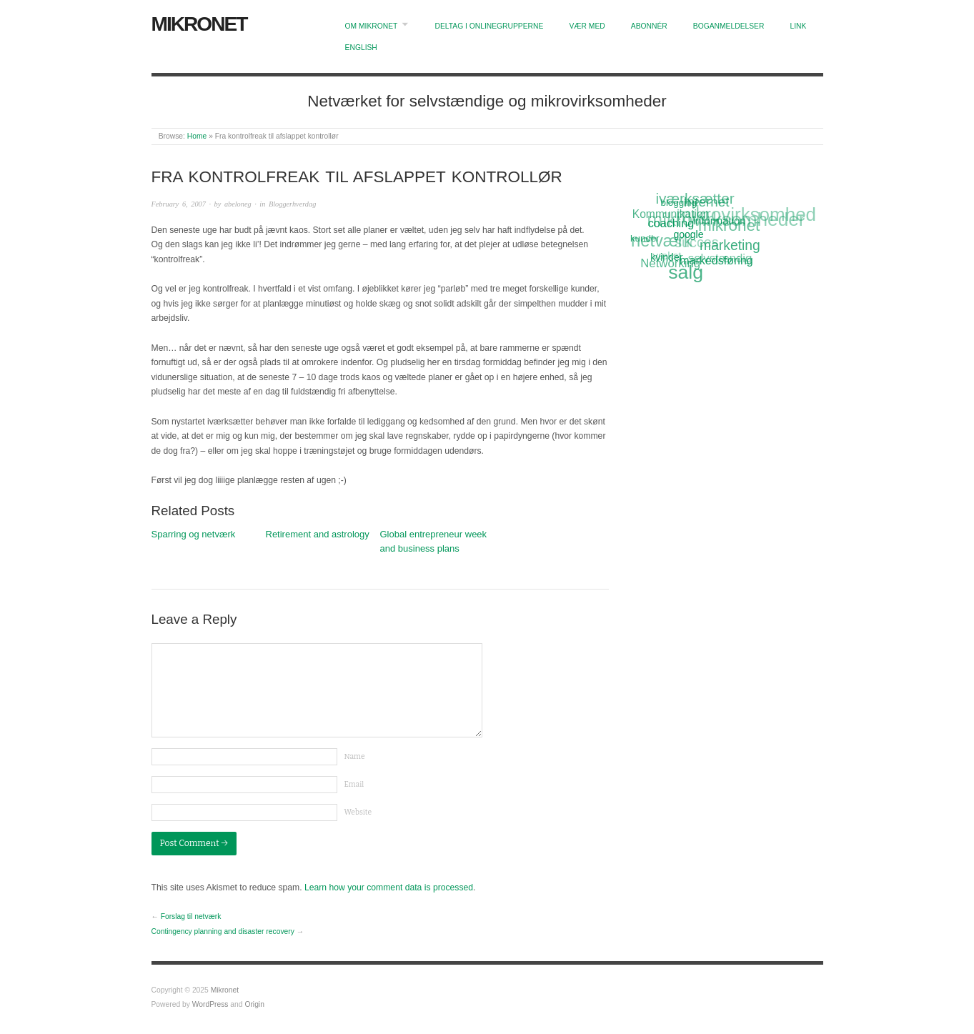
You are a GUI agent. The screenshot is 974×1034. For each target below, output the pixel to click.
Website (358, 812)
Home (197, 136)
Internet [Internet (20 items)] (706, 201)
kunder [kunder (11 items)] (645, 239)
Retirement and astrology (317, 534)
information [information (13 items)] (719, 220)
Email (354, 784)
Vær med (587, 26)
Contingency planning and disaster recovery (222, 931)
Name (354, 756)
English (361, 47)
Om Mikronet (371, 26)
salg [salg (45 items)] (686, 272)
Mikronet (199, 24)
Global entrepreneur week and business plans (433, 542)
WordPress (210, 1004)
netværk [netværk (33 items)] (661, 241)
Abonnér (649, 26)
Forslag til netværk (191, 916)
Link (798, 26)
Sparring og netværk (193, 534)
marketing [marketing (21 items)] (730, 245)
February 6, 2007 (178, 204)
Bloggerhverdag (292, 204)
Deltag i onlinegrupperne (488, 26)
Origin (254, 1004)
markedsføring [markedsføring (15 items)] (717, 259)
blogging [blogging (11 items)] (678, 202)
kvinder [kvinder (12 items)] (667, 257)
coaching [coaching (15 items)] (671, 222)
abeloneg (238, 204)
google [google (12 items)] (689, 233)
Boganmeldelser (729, 26)
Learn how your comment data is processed (388, 888)
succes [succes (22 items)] (697, 243)
